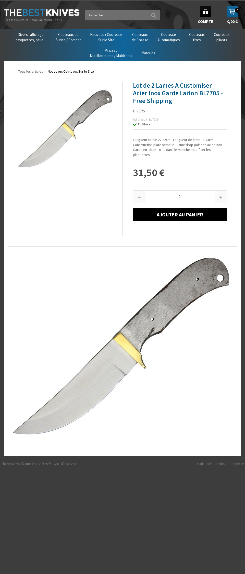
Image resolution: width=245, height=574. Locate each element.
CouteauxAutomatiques (168, 37)
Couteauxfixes (197, 37)
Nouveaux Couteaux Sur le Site (71, 71)
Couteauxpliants (221, 37)
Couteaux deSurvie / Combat (68, 37)
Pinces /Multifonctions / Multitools (111, 53)
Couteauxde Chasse (140, 37)
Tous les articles (30, 71)
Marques (148, 52)
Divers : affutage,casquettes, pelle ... (31, 37)
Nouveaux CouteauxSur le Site (106, 37)
